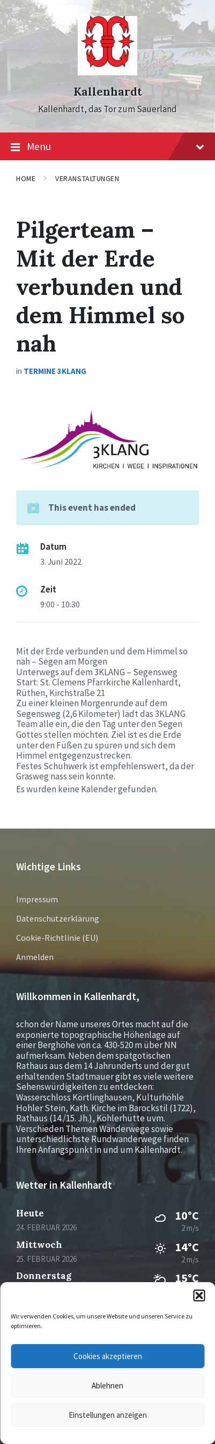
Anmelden (35, 956)
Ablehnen (107, 1385)
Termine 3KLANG (55, 371)
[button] (199, 1295)
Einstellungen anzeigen (108, 1415)
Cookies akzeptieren (107, 1356)
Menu (107, 147)
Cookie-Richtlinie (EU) (57, 937)
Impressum (37, 899)
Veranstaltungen (87, 178)
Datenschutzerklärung (57, 918)
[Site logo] (107, 72)
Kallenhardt (107, 91)
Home (25, 178)
